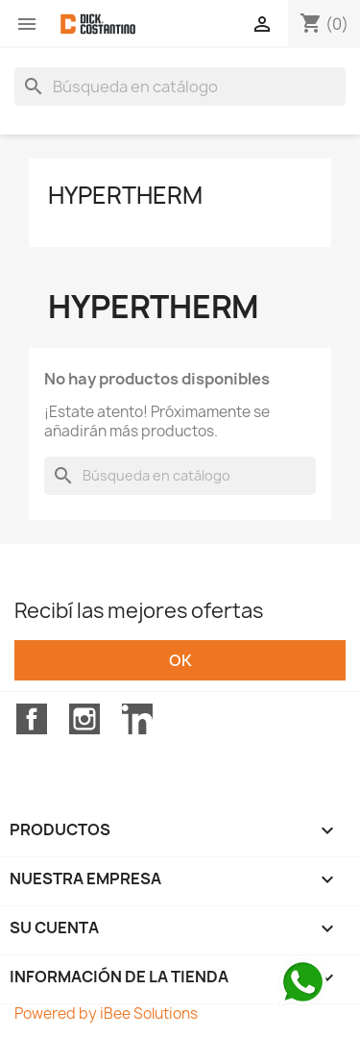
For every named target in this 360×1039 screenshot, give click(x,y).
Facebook (31, 719)
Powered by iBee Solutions (106, 1013)
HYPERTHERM (125, 195)
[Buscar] (180, 86)
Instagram (84, 719)
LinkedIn (137, 719)
